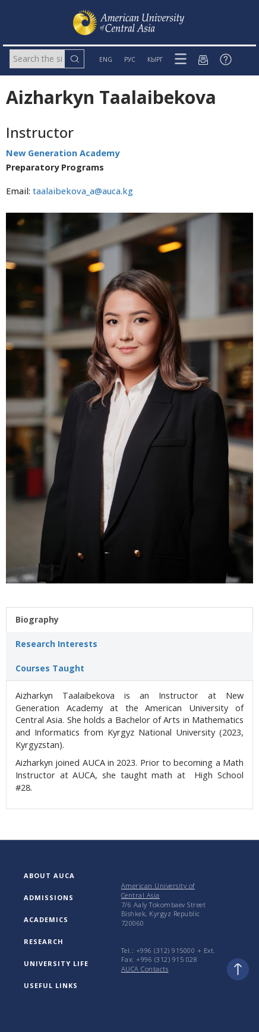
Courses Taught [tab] (49, 668)
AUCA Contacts (145, 968)
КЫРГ (155, 59)
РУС (129, 59)
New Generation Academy (62, 153)
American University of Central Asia (158, 890)
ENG (105, 59)
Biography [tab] (37, 619)
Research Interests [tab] (56, 643)
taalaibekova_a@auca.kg (83, 191)
